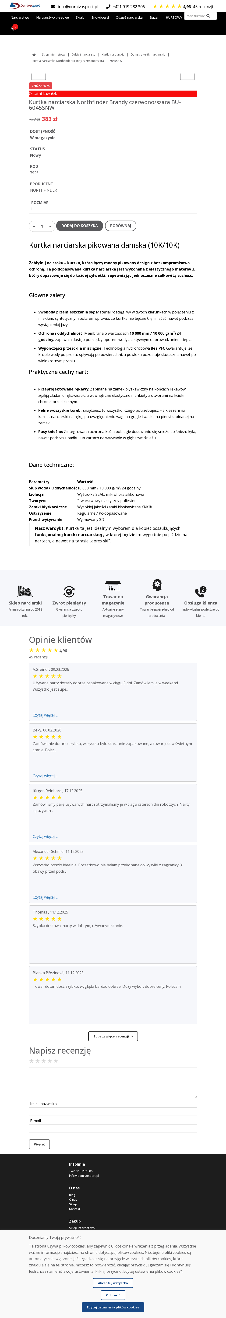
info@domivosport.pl (84, 1176)
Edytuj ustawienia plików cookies (113, 1307)
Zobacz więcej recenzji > (113, 1036)
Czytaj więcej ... (45, 715)
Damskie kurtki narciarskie (148, 54)
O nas (73, 1199)
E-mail (35, 1120)
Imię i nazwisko (43, 1103)
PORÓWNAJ (120, 225)
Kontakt (74, 1209)
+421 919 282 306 (80, 1171)
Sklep (73, 1204)
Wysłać (39, 1144)
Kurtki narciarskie (113, 54)
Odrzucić (113, 1295)
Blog (72, 1195)
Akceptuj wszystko (113, 1283)
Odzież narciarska (83, 54)
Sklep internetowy (53, 54)
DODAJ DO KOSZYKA (79, 225)
